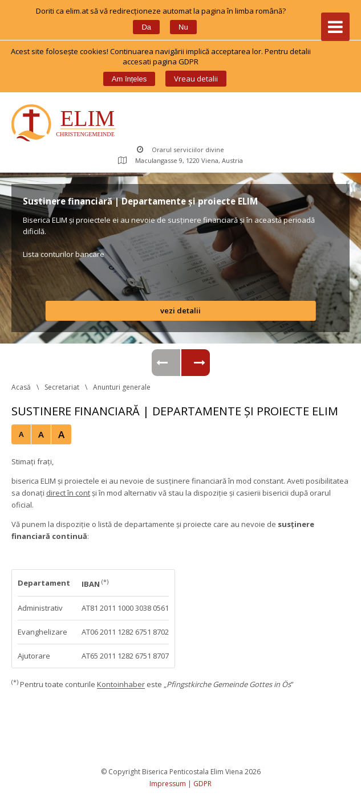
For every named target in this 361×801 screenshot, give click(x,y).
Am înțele (129, 79)
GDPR (202, 783)
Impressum (167, 783)
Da (146, 27)
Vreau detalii (196, 78)
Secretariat (61, 387)
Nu (183, 27)
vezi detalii (180, 310)
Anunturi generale (122, 387)
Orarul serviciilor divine (180, 149)
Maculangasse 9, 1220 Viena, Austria (180, 160)
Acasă (21, 387)
